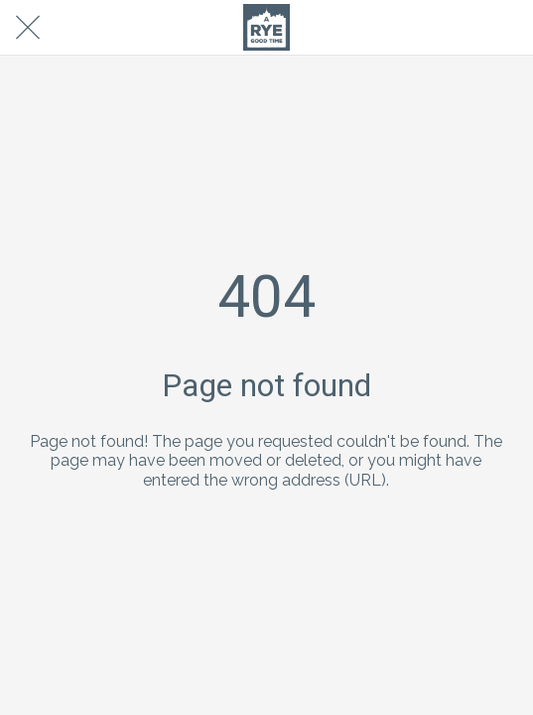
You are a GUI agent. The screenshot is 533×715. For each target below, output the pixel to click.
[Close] (28, 28)
